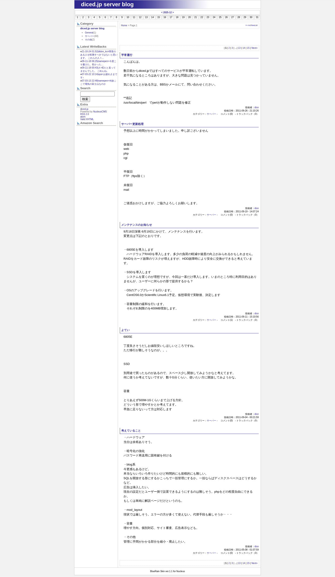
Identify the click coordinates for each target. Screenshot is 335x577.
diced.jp (84, 109)
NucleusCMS (100, 111)
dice (257, 107)
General (89, 32)
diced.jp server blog (92, 28)
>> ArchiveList (251, 25)
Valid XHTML (87, 119)
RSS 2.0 (84, 114)
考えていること (131, 430)
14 (243, 48)
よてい (125, 329)
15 (248, 48)
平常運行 (126, 54)
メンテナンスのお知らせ (136, 224)
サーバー (211, 114)
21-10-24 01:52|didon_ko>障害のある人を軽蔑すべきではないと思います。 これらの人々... (98, 54)
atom (82, 116)
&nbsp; (96, 136)
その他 (88, 39)
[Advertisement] (189, 37)
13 (239, 48)
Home (124, 25)
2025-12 (167, 12)
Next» (254, 48)
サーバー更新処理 (132, 123)
